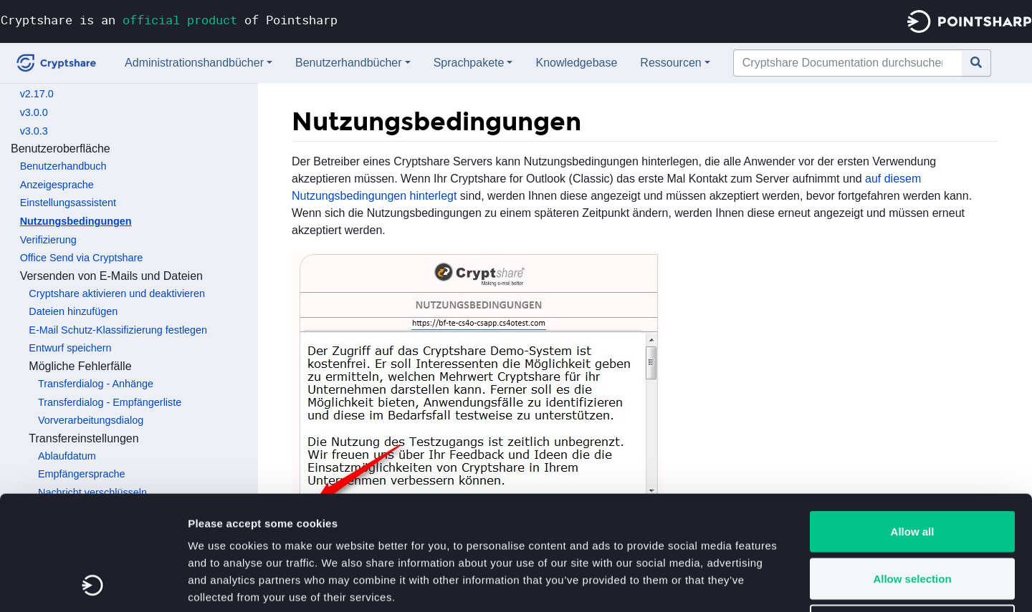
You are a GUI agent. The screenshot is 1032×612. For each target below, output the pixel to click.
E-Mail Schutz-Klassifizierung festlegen (118, 330)
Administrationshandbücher (194, 63)
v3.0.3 (34, 131)
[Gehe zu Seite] (976, 63)
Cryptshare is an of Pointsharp (169, 19)
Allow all (913, 424)
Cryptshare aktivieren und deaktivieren (117, 293)
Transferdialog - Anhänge (95, 383)
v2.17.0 (37, 93)
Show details (752, 584)
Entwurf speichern (70, 348)
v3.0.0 (34, 112)
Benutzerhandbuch (63, 166)
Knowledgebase (576, 63)
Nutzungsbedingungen (76, 221)
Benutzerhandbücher (348, 63)
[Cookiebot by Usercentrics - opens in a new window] (93, 584)
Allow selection (912, 471)
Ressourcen (670, 63)
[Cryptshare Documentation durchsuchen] (847, 63)
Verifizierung (48, 240)
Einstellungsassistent (68, 202)
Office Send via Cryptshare (81, 257)
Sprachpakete (469, 63)
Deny (912, 518)
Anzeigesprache (57, 184)
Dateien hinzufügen (73, 311)
